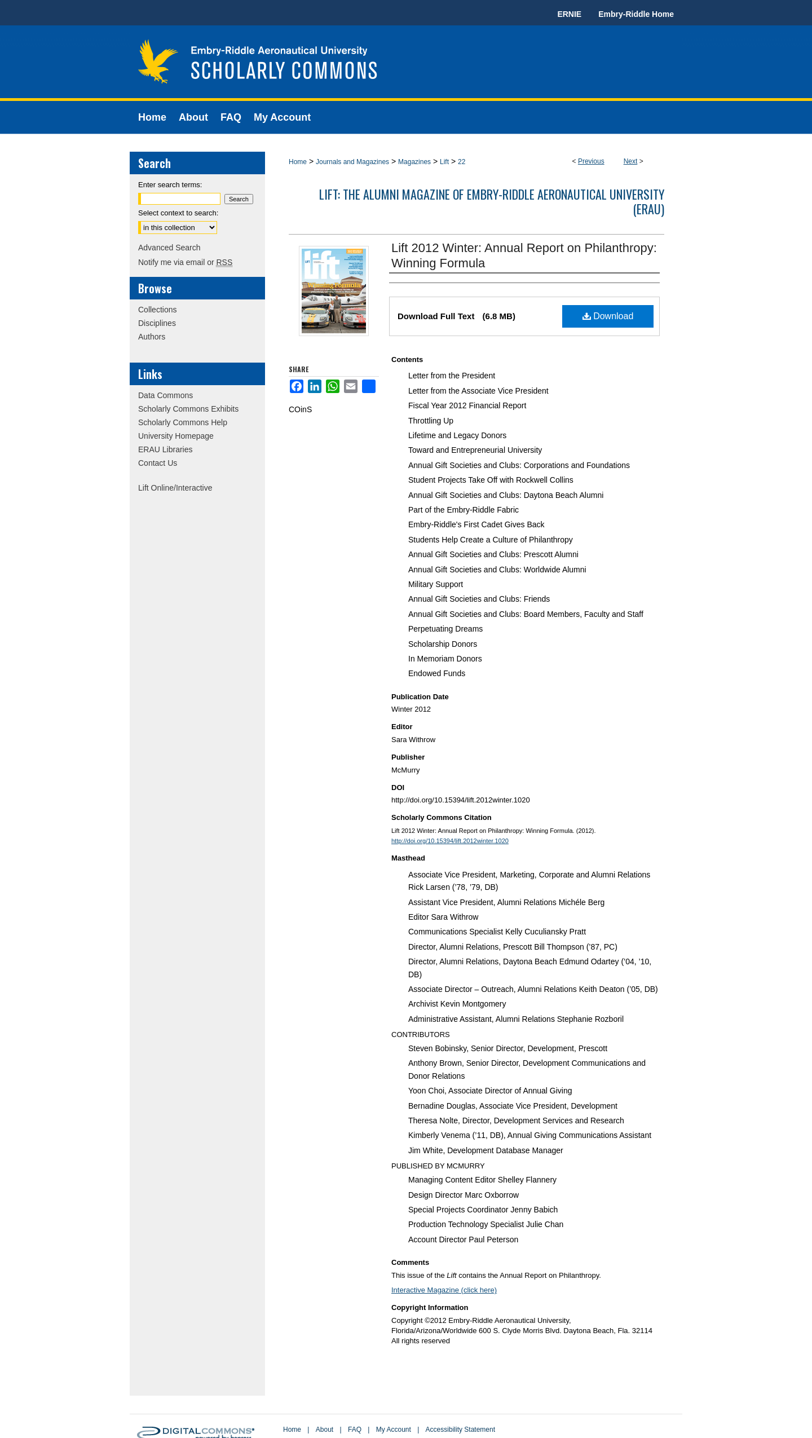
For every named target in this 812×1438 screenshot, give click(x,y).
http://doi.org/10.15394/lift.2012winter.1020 (450, 840)
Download (608, 316)
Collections (157, 309)
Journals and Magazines (352, 162)
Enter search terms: (170, 184)
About (324, 1429)
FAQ (354, 1429)
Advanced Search (169, 247)
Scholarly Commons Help (182, 422)
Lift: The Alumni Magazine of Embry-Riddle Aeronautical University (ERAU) (491, 201)
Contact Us (157, 462)
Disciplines (157, 323)
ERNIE (569, 14)
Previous (591, 161)
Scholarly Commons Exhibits (188, 408)
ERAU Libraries (165, 449)
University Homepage (176, 435)
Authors (151, 336)
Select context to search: (178, 213)
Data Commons (165, 395)
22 (461, 162)
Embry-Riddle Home (636, 14)
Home (298, 162)
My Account (393, 1429)
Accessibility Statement (460, 1429)
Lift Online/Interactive (175, 487)
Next (631, 161)
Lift (444, 162)
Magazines (414, 162)
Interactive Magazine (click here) (444, 1290)
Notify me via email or (185, 262)
